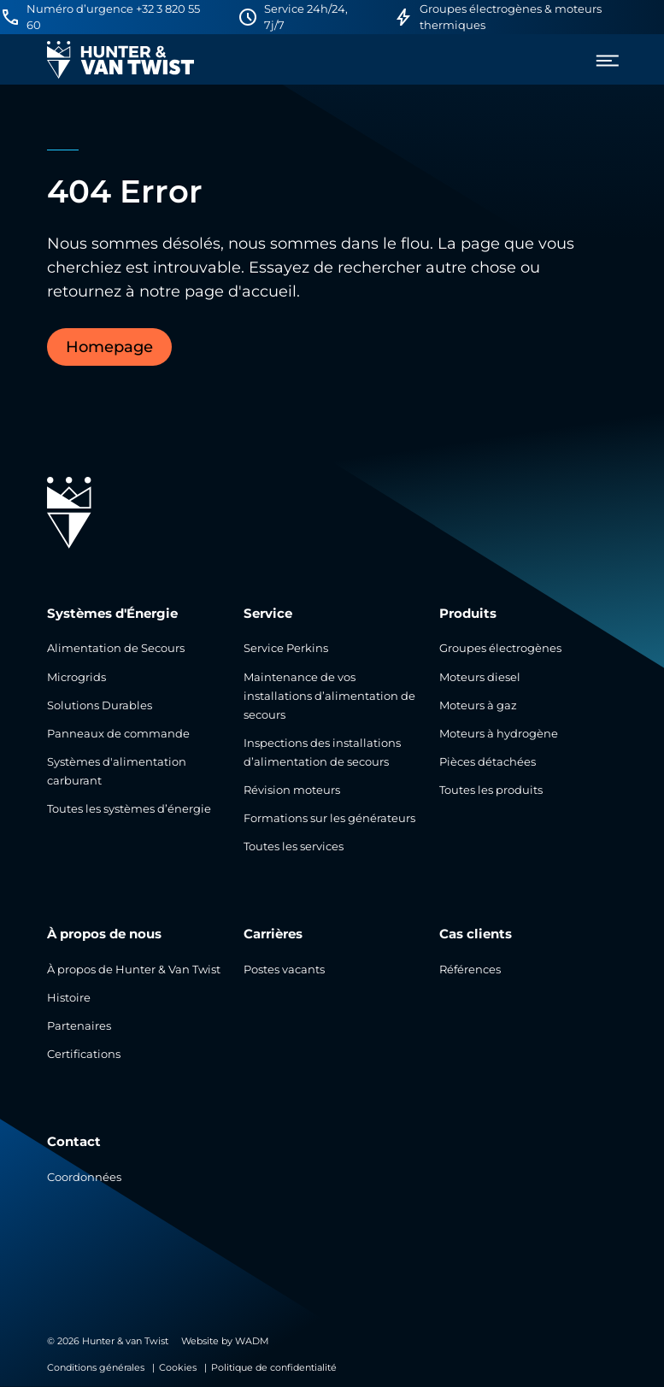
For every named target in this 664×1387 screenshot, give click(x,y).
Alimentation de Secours (116, 648)
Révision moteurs (292, 790)
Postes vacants (284, 969)
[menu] (601, 60)
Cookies (178, 1367)
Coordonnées (84, 1177)
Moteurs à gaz (478, 705)
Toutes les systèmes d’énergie (129, 808)
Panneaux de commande (118, 733)
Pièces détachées (487, 761)
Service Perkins (286, 648)
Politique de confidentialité (274, 1367)
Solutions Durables (99, 705)
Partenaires (79, 1026)
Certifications (83, 1054)
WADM (252, 1341)
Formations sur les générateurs (329, 818)
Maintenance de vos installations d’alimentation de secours (329, 696)
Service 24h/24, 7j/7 (306, 17)
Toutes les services (294, 846)
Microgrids (76, 677)
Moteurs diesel (479, 677)
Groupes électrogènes (500, 648)
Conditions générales (95, 1367)
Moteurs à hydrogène (498, 733)
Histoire (69, 997)
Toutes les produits (491, 790)
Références (470, 969)
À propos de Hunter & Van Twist (133, 969)
